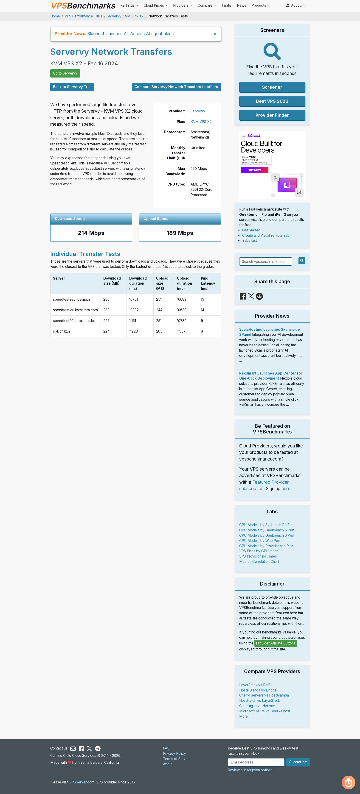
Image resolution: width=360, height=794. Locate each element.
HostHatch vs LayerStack (259, 700)
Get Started (251, 230)
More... (244, 716)
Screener (272, 87)
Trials (226, 5)
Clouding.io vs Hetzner (257, 706)
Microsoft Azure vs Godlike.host (264, 711)
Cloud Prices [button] (154, 5)
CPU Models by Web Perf (260, 541)
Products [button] (259, 5)
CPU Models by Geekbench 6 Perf (267, 535)
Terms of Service (177, 759)
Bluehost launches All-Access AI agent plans (130, 33)
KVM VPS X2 (201, 121)
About (167, 764)
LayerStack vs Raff (254, 685)
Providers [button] (181, 5)
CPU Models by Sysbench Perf (264, 525)
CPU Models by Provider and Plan (266, 546)
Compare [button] (205, 5)
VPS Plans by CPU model (259, 551)
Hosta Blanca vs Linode (258, 690)
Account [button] (295, 5)
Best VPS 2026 (272, 101)
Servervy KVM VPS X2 (125, 16)
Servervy (198, 111)
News (241, 5)
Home (55, 16)
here (285, 488)
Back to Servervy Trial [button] (72, 87)
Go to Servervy (65, 73)
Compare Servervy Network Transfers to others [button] (176, 87)
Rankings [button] (127, 5)
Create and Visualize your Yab (266, 235)
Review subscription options (250, 770)
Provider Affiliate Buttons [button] (275, 643)
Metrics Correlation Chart (259, 561)
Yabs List (249, 240)
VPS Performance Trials (83, 16)
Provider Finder (272, 115)
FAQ (166, 748)
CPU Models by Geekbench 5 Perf (267, 530)
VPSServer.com (81, 782)
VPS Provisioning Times (258, 556)
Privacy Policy (174, 753)
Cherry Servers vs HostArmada (264, 695)
